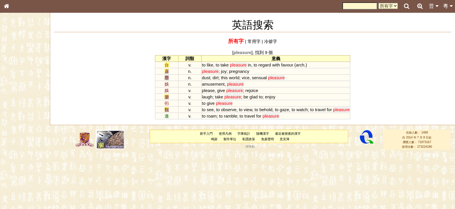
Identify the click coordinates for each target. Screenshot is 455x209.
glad (254, 96)
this (224, 77)
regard (265, 64)
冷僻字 (270, 41)
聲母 (11, 153)
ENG (25, 64)
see (210, 109)
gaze (284, 109)
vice (246, 77)
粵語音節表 (16, 114)
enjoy (270, 96)
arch (300, 64)
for (329, 109)
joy (224, 71)
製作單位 (229, 139)
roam (211, 115)
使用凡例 (225, 133)
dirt (215, 77)
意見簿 (284, 139)
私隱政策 (248, 139)
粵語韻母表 (16, 124)
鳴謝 (214, 139)
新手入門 (206, 133)
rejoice (251, 90)
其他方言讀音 (17, 163)
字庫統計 (243, 133)
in (249, 64)
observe (228, 109)
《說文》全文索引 (21, 178)
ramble (230, 115)
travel (320, 109)
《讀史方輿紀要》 (21, 184)
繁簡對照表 (16, 194)
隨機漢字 (262, 133)
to (203, 64)
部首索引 (14, 77)
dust (206, 77)
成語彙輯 (14, 189)
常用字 (254, 41)
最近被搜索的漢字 (288, 133)
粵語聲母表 (16, 119)
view (248, 109)
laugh (207, 96)
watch (302, 109)
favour (287, 64)
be (245, 96)
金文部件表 (16, 93)
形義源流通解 (17, 99)
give (221, 90)
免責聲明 (267, 139)
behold (265, 109)
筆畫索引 (14, 83)
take (225, 64)
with (276, 64)
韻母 (19, 153)
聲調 (27, 153)
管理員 (250, 146)
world (234, 77)
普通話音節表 (17, 158)
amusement (213, 84)
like (210, 64)
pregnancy (239, 71)
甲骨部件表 (16, 88)
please (208, 90)
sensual (259, 77)
